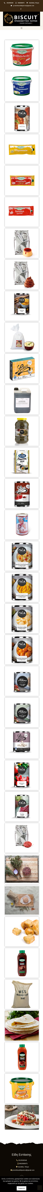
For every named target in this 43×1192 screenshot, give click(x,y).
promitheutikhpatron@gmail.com (23, 5)
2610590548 (10, 3)
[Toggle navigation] (21, 28)
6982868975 (21, 3)
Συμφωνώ (21, 1188)
